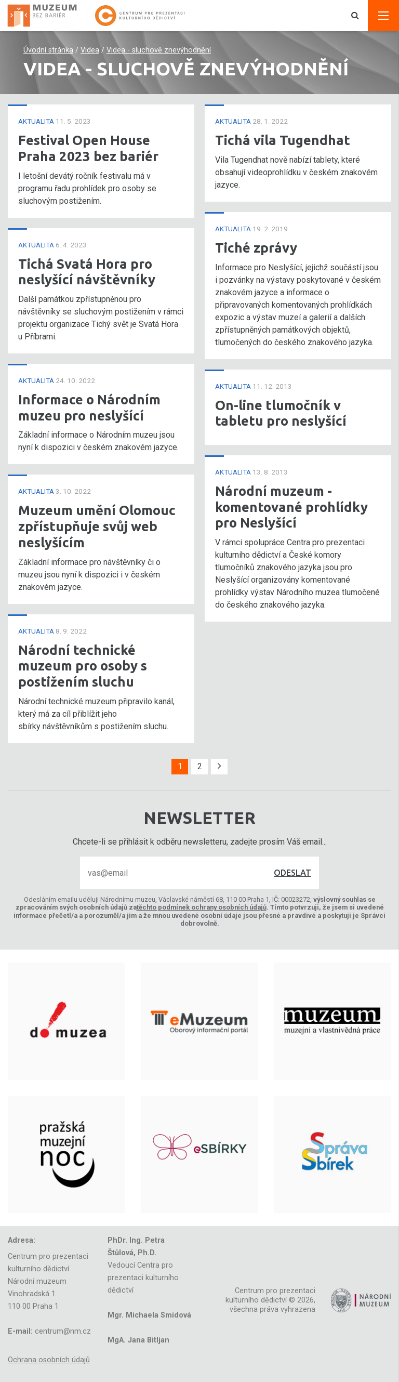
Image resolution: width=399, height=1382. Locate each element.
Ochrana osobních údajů (49, 1359)
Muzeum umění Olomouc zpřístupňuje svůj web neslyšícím (97, 526)
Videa (90, 50)
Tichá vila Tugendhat (282, 140)
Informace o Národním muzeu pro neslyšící (89, 407)
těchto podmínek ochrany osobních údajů (202, 907)
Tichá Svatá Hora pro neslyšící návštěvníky (86, 271)
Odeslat (292, 872)
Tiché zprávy (256, 247)
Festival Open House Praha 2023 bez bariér (88, 148)
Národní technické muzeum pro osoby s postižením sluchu (82, 665)
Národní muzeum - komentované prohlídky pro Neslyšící (291, 506)
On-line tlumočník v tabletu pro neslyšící (281, 413)
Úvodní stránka (48, 50)
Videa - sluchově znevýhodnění (159, 50)
